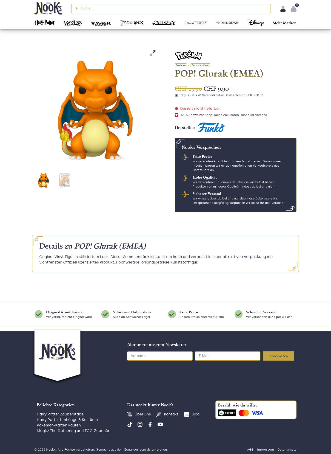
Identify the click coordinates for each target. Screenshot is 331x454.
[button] (285, 22)
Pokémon (181, 65)
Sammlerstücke (200, 65)
